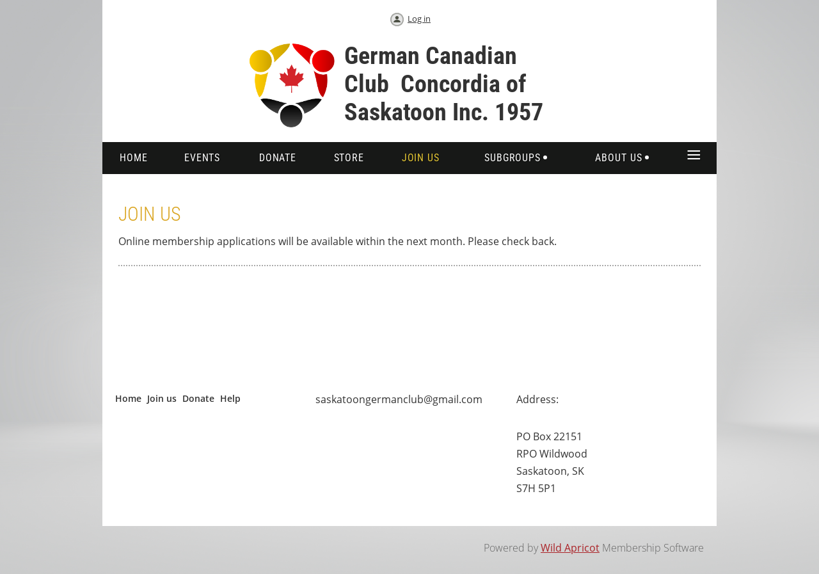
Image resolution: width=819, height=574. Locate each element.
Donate (198, 398)
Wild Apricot (570, 548)
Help (230, 398)
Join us (162, 398)
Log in (419, 18)
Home (128, 398)
